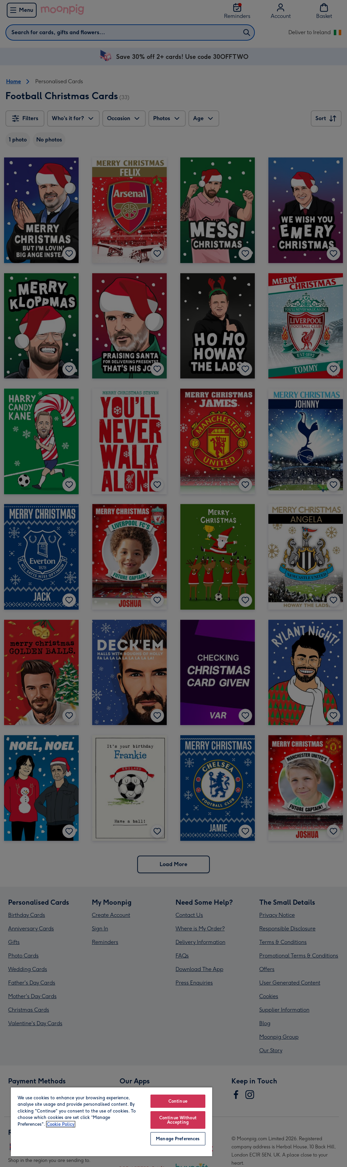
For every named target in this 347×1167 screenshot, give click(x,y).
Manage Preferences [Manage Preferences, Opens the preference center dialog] (178, 1138)
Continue (177, 1101)
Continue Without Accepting (178, 1120)
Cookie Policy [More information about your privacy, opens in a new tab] (61, 1124)
